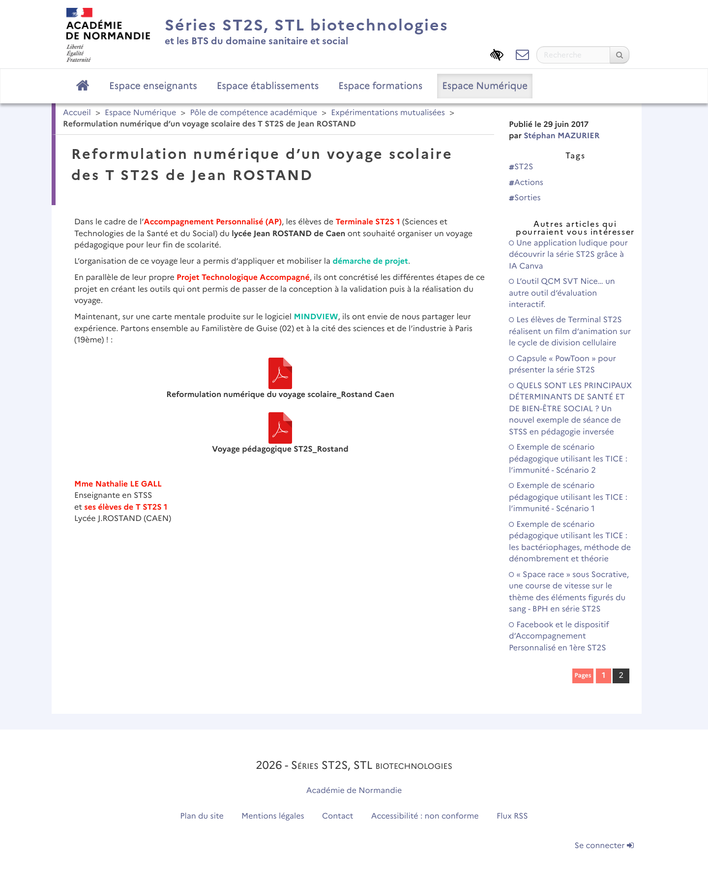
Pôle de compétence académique (253, 113)
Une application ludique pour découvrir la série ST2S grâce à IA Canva (568, 255)
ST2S (521, 167)
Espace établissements (268, 85)
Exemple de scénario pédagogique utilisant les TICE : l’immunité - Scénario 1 (568, 497)
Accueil (77, 113)
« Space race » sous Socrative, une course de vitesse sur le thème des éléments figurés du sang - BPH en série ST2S (569, 592)
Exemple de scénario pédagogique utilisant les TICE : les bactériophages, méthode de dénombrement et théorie (570, 542)
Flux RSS (512, 816)
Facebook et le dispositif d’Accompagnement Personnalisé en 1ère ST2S (559, 636)
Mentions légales (272, 816)
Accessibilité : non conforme (425, 816)
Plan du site (201, 816)
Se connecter (604, 846)
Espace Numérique (485, 85)
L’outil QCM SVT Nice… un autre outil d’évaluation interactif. (562, 293)
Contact (338, 816)
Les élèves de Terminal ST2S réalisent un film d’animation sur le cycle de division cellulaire (570, 331)
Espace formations (380, 85)
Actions (526, 182)
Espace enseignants (153, 85)
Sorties (525, 198)
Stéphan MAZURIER (561, 136)
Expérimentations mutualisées (388, 113)
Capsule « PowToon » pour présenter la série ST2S (562, 364)
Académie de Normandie (354, 790)
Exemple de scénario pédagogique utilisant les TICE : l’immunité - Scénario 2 (568, 459)
